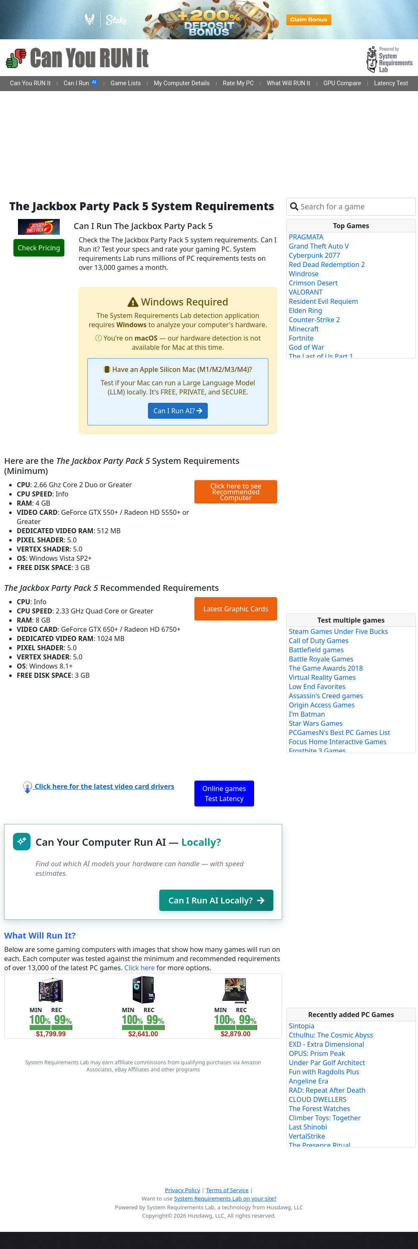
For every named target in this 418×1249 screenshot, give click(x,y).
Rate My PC (238, 83)
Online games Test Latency (224, 793)
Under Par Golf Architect (327, 1062)
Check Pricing (39, 247)
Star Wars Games (316, 723)
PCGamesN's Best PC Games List (339, 732)
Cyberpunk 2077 (314, 255)
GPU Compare (342, 83)
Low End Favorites (317, 686)
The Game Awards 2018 (326, 668)
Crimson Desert (313, 282)
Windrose (304, 273)
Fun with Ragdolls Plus (324, 1071)
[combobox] (356, 206)
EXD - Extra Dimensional (326, 1044)
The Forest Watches (319, 1108)
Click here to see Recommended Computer (235, 491)
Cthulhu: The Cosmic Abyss (331, 1035)
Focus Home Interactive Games (338, 741)
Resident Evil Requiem (323, 301)
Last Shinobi (308, 1127)
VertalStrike (307, 1136)
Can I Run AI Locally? (216, 900)
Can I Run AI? (177, 410)
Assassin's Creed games (326, 695)
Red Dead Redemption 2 (327, 264)
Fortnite (301, 338)
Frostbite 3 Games (317, 751)
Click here (139, 967)
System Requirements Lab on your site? (225, 1198)
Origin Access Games (322, 705)
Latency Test (391, 83)
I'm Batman (307, 714)
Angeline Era (308, 1081)
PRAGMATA (306, 237)
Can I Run (80, 83)
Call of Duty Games (319, 640)
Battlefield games (316, 649)
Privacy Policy (182, 1190)
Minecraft (304, 328)
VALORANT (306, 292)
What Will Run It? (40, 935)
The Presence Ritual (319, 1145)
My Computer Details (182, 83)
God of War (306, 347)
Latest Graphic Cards (236, 608)
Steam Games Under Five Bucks (338, 631)
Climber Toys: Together (325, 1117)
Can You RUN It (30, 83)
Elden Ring (305, 310)
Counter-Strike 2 (314, 319)
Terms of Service (227, 1190)
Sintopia (301, 1025)
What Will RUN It (288, 83)
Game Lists (126, 83)
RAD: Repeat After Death (327, 1090)
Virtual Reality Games (322, 677)
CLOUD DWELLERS (318, 1099)
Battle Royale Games (321, 659)
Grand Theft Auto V (319, 246)
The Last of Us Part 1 (321, 356)
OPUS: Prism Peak (317, 1053)
